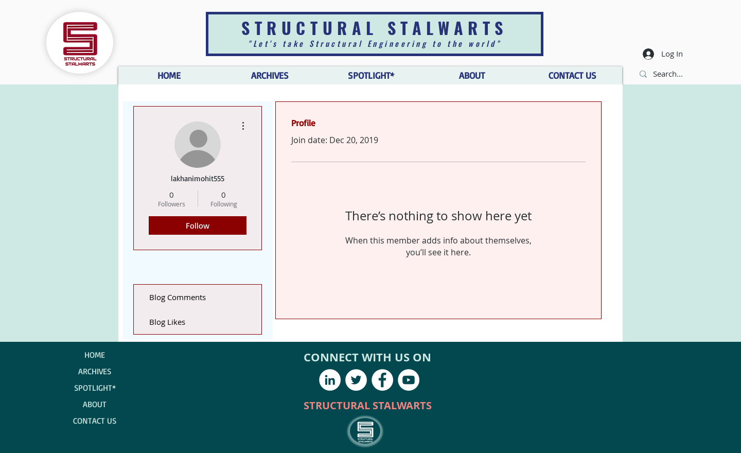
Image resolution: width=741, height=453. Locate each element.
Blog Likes (167, 322)
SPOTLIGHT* (95, 387)
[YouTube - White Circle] (408, 380)
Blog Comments (177, 297)
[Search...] (668, 74)
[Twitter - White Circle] (356, 380)
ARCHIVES (94, 371)
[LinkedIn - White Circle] (330, 380)
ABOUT (95, 404)
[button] (471, 75)
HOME (94, 355)
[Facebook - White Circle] (382, 380)
